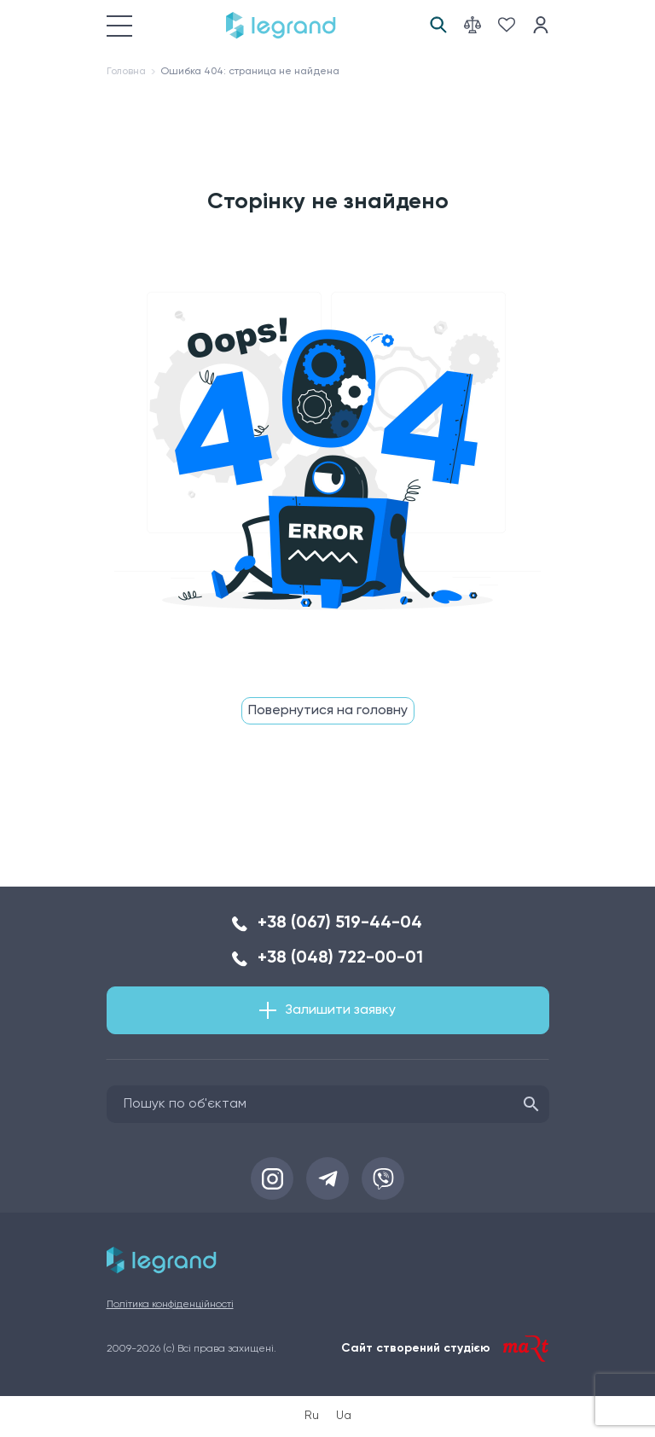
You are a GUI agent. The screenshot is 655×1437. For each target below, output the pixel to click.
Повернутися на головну (328, 711)
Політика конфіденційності (170, 1305)
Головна (126, 72)
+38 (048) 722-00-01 (340, 958)
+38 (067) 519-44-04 (340, 923)
